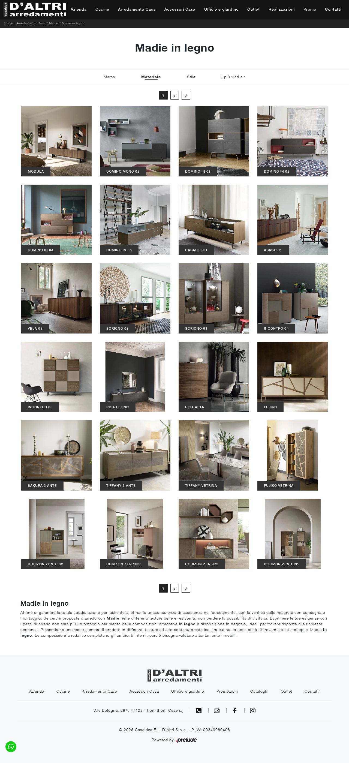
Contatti (333, 9)
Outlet (253, 9)
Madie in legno (73, 23)
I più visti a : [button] (233, 76)
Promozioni (227, 691)
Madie (53, 23)
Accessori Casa (179, 9)
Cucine (102, 9)
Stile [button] (191, 76)
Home (8, 23)
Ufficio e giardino (221, 9)
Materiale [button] (151, 76)
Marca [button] (109, 76)
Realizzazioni (282, 9)
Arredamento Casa (137, 9)
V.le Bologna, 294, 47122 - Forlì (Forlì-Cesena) (138, 710)
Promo (309, 9)
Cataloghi (259, 691)
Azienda (79, 9)
